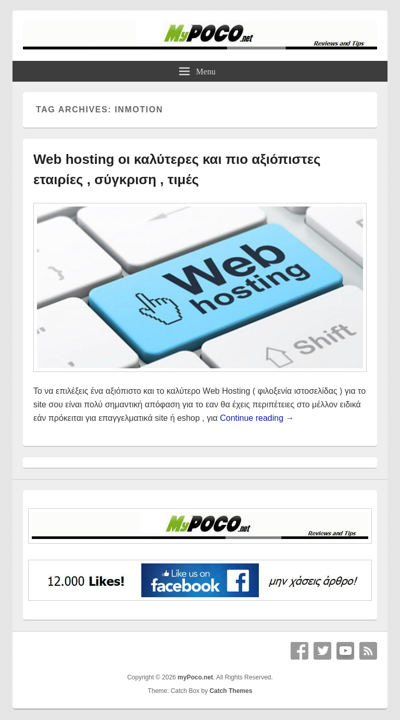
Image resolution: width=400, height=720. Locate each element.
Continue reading (257, 418)
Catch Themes (230, 691)
